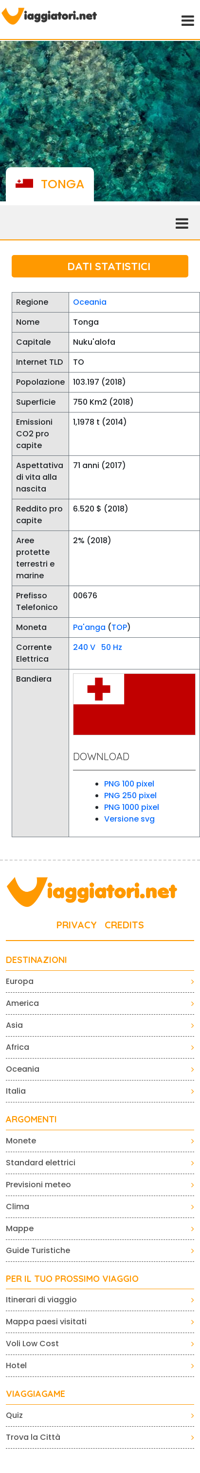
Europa (20, 981)
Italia (16, 1091)
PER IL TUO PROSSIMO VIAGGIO (72, 1279)
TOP (119, 627)
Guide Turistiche (38, 1250)
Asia (14, 1025)
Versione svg (129, 819)
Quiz (14, 1415)
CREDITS (124, 925)
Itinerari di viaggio (41, 1299)
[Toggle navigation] (187, 19)
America (22, 1003)
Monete (21, 1140)
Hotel (16, 1365)
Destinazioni (36, 960)
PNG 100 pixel (129, 783)
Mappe (20, 1228)
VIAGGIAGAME (35, 1394)
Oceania (90, 302)
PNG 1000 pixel (131, 807)
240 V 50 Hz (97, 647)
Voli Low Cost (32, 1343)
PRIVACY (76, 925)
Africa (17, 1047)
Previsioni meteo (38, 1184)
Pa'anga (89, 627)
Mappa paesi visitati (46, 1321)
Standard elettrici (40, 1162)
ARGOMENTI (31, 1119)
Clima (17, 1206)
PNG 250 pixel (130, 795)
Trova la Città (33, 1437)
